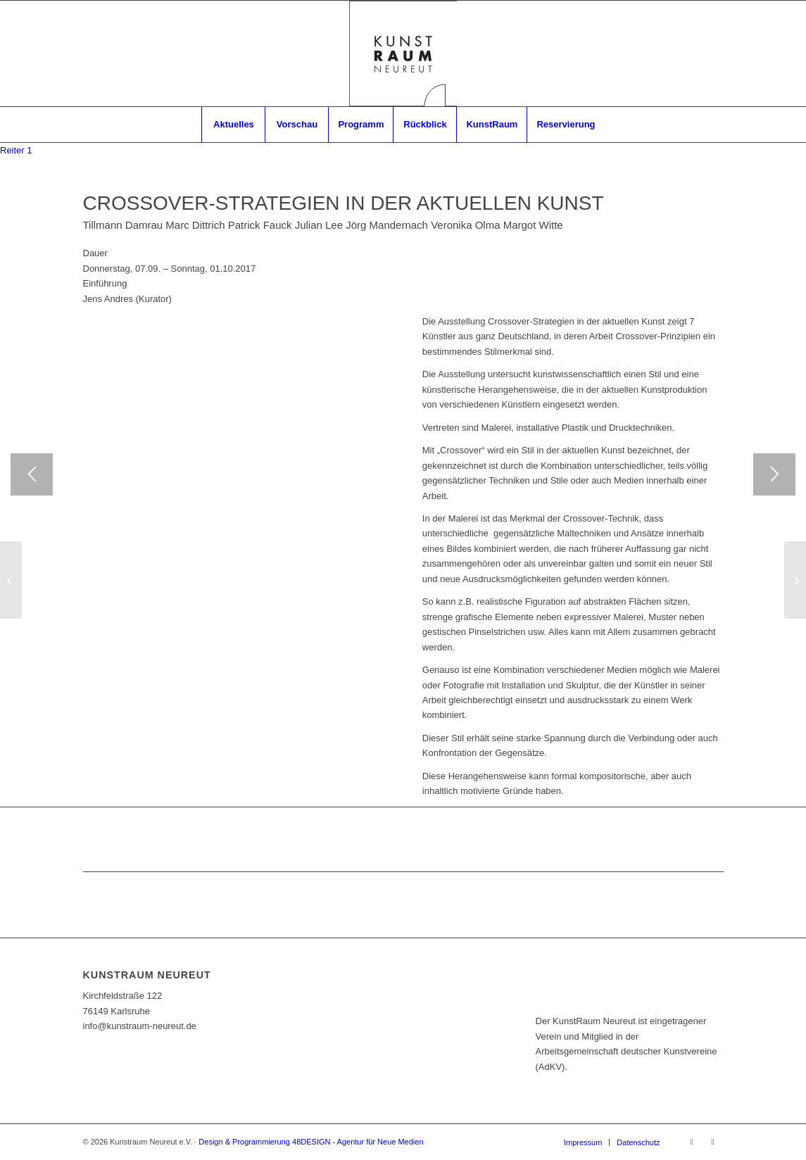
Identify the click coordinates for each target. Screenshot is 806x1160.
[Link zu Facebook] (692, 1141)
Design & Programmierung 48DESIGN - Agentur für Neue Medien (311, 1141)
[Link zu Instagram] (713, 1141)
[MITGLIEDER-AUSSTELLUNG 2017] (795, 580)
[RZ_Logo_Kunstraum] (403, 53)
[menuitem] (233, 124)
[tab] (16, 150)
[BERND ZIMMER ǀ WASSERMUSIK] (11, 580)
